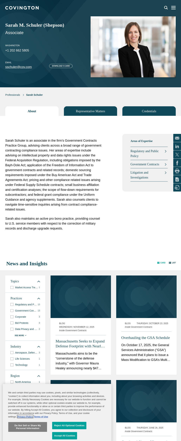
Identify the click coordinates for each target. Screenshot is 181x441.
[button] (161, 263)
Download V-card (61, 66)
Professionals (12, 94)
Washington (12, 45)
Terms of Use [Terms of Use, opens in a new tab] (41, 437)
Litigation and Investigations (139, 175)
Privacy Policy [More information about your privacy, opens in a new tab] (25, 437)
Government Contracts (144, 164)
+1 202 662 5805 (17, 50)
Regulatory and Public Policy (144, 153)
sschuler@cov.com (18, 67)
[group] (25, 287)
